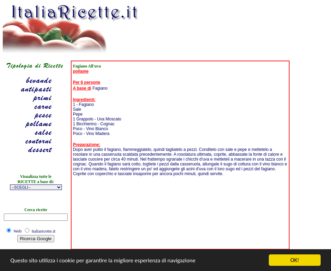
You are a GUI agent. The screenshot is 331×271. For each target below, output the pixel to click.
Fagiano (100, 88)
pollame (80, 71)
